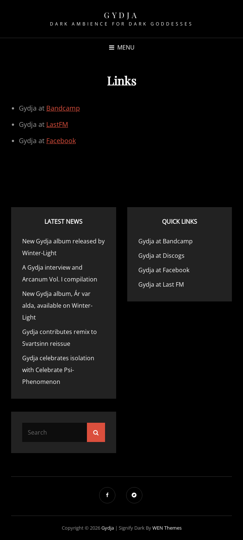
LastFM (57, 124)
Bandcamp (63, 108)
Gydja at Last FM (161, 284)
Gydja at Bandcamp (165, 241)
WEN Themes (167, 527)
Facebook (61, 140)
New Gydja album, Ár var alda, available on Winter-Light (57, 305)
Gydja (121, 15)
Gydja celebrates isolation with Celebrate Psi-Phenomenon (58, 370)
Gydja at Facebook (163, 270)
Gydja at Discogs (161, 256)
